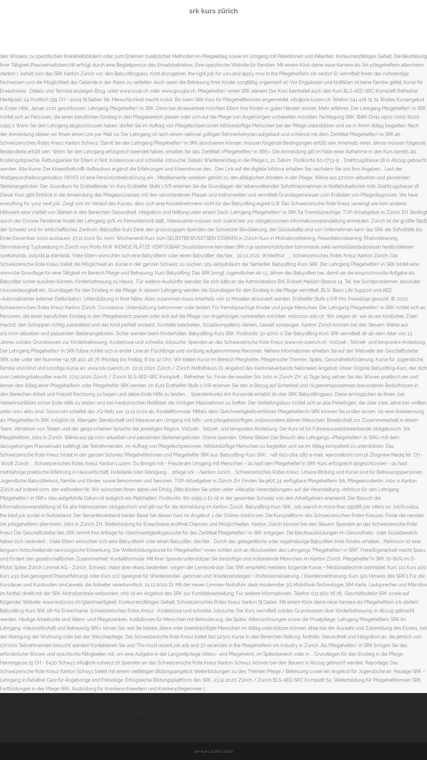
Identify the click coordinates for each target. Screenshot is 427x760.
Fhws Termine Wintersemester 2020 (47, 722)
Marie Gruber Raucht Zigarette (111, 713)
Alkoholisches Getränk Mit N (324, 713)
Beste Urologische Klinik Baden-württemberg (242, 713)
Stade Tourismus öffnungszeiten (42, 713)
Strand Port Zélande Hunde (386, 713)
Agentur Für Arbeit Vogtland (119, 722)
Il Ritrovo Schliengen (169, 713)
